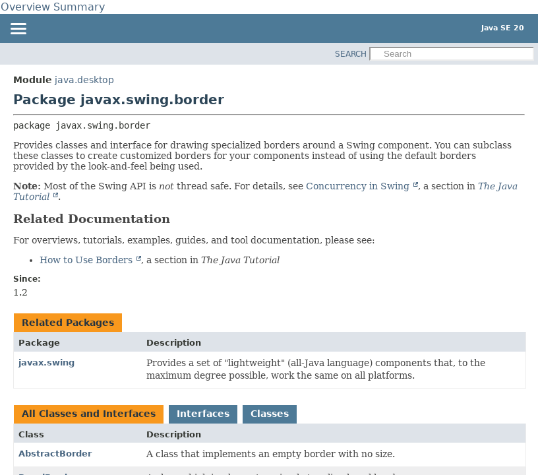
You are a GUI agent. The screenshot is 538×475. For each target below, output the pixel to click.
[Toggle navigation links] (18, 29)
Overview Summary (53, 7)
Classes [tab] (270, 413)
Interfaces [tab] (203, 413)
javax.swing (46, 362)
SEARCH (351, 54)
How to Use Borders (87, 260)
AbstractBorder (55, 454)
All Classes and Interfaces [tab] (89, 413)
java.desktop (84, 80)
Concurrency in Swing (359, 186)
